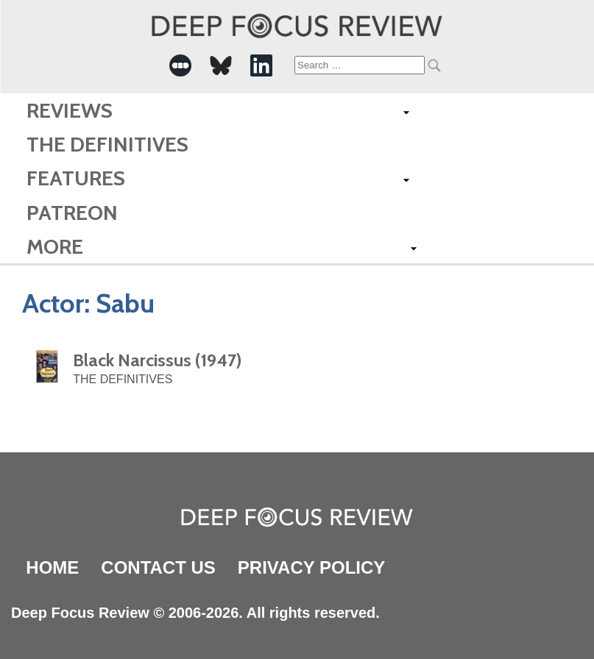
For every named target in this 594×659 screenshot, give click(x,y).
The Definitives (107, 144)
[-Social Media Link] (180, 65)
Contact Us (158, 567)
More (54, 246)
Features (75, 177)
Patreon (72, 212)
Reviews (69, 110)
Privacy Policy (311, 567)
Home (52, 567)
